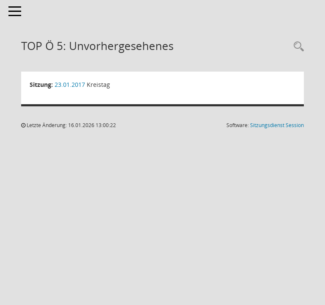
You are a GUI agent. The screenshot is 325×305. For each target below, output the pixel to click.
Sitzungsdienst (277, 125)
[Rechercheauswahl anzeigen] (296, 47)
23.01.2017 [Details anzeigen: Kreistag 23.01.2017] (70, 84)
